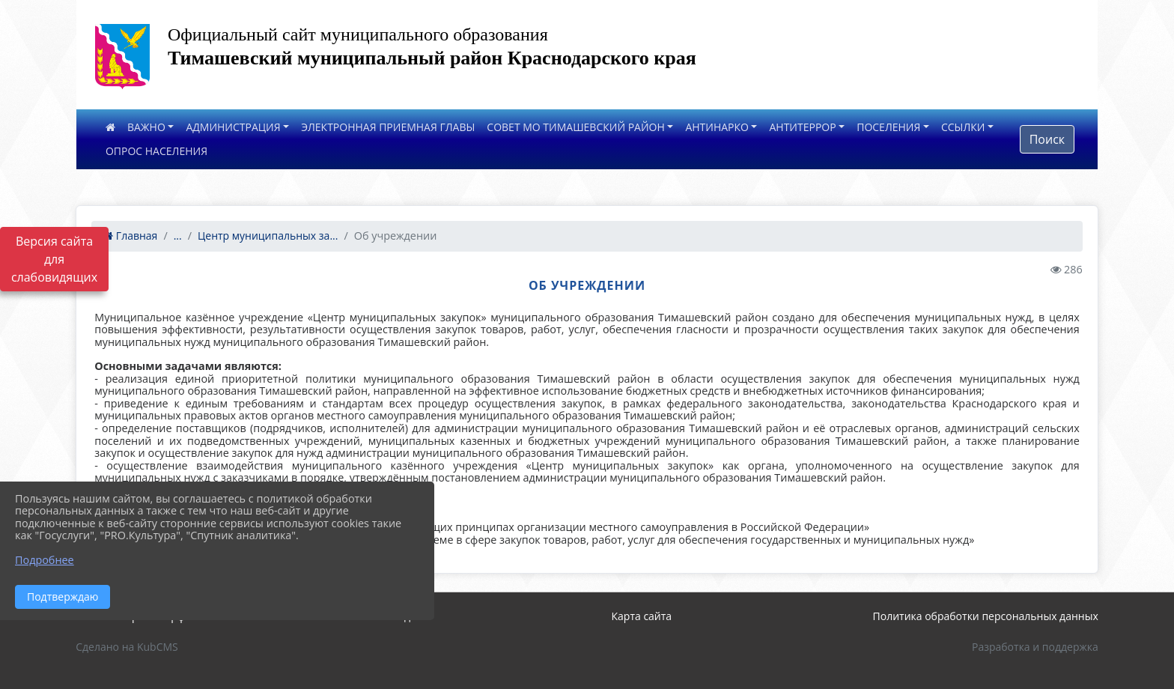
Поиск (1047, 139)
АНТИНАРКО (717, 127)
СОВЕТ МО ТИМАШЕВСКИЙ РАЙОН (575, 127)
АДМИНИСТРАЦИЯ (233, 127)
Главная (130, 235)
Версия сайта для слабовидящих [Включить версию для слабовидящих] (54, 259)
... (178, 235)
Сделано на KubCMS (127, 647)
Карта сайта (642, 616)
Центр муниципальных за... (268, 235)
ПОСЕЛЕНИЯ (888, 127)
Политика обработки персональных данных (985, 616)
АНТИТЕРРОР (802, 127)
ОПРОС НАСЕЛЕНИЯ (156, 151)
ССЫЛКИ (963, 127)
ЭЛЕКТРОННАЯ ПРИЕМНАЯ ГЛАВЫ (388, 127)
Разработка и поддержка (1035, 647)
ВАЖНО (146, 127)
